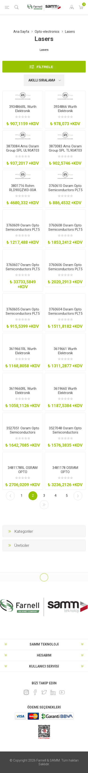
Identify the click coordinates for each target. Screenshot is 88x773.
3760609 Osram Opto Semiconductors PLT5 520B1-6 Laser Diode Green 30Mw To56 (23, 231)
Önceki (10, 495)
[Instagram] (26, 692)
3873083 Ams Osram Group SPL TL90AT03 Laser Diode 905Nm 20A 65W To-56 (65, 152)
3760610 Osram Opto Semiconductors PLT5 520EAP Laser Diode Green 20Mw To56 (65, 192)
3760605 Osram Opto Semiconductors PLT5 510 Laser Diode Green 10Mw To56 (22, 315)
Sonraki (77, 495)
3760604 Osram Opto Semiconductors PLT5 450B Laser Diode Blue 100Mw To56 (65, 315)
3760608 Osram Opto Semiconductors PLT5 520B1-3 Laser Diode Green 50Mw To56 (65, 231)
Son (44, 504)
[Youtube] (62, 692)
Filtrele (45, 67)
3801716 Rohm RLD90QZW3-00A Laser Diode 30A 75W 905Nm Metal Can (22, 192)
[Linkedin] (53, 692)
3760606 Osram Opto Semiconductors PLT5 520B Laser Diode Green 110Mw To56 (65, 271)
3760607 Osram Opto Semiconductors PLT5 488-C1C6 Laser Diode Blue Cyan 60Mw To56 (22, 271)
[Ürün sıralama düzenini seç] (44, 80)
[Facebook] (35, 692)
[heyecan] (44, 692)
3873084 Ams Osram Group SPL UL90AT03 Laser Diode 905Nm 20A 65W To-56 (22, 152)
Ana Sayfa (21, 31)
